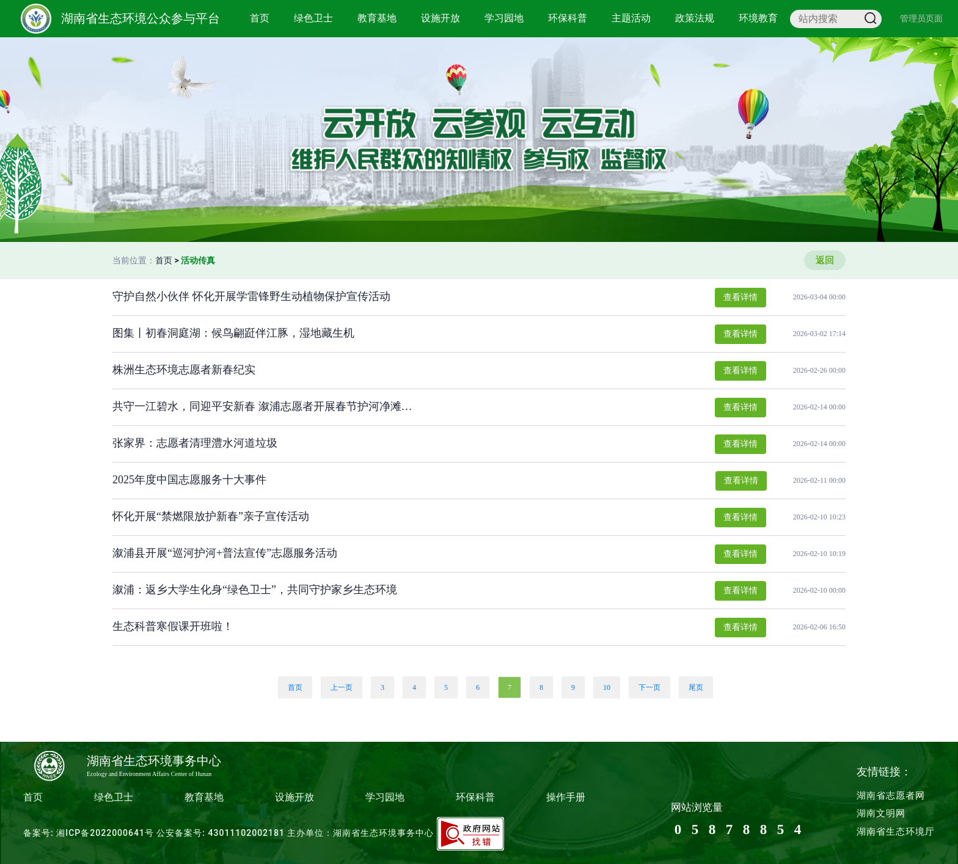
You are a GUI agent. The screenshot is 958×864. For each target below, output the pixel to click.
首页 (259, 18)
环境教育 (758, 18)
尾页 (696, 687)
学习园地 (504, 18)
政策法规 (694, 18)
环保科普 (567, 18)
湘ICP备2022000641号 (105, 833)
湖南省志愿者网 (891, 795)
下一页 (649, 687)
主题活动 (631, 18)
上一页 (342, 687)
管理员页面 (921, 18)
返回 (825, 260)
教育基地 (377, 18)
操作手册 (565, 797)
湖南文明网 (881, 813)
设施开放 (440, 18)
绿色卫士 (313, 18)
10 (606, 687)
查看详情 (740, 297)
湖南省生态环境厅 (896, 831)
